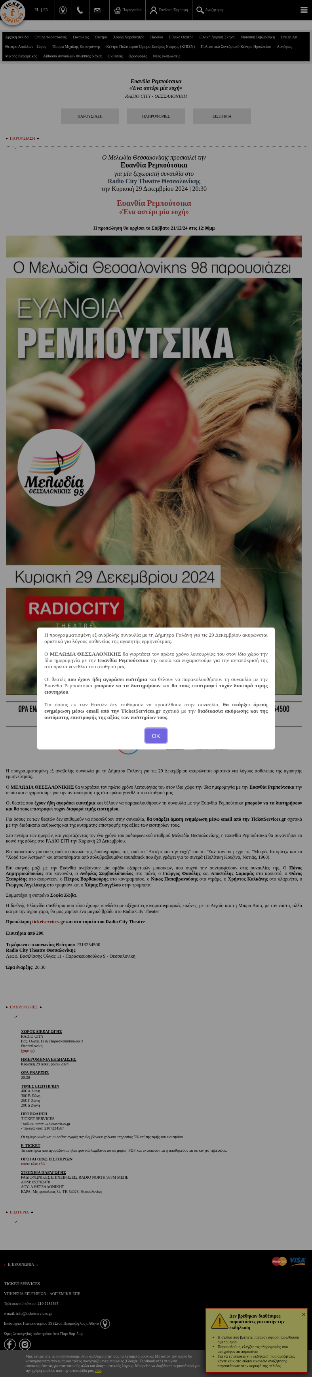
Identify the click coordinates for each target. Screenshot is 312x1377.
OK (156, 735)
